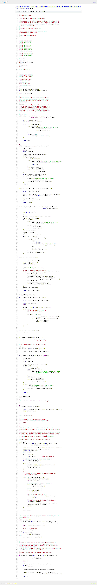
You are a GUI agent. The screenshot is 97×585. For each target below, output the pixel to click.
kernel (17, 6)
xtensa (22, 8)
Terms (15, 583)
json (94, 583)
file (43, 11)
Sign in (94, 2)
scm (25, 6)
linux (28, 6)
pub (21, 6)
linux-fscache (49, 6)
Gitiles (8, 583)
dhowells (41, 6)
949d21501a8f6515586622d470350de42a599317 (67, 6)
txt (91, 583)
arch (18, 8)
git (37, 6)
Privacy (11, 583)
